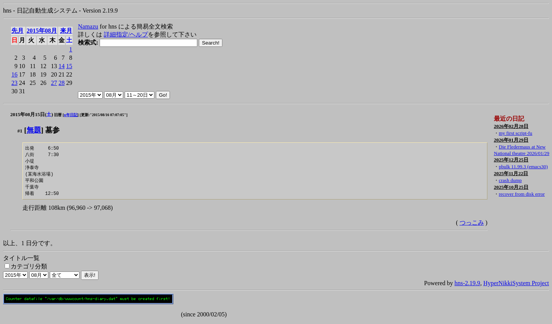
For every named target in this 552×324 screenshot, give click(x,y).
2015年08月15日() (31, 114)
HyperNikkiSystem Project (516, 286)
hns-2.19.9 (468, 286)
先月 (17, 30)
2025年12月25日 (511, 160)
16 (14, 74)
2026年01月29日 (511, 140)
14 (62, 66)
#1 (19, 131)
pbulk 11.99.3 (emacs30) (523, 166)
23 (14, 83)
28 (62, 83)
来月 (66, 30)
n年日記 (71, 115)
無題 (34, 130)
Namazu (88, 26)
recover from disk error (522, 194)
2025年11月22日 (511, 173)
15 (69, 66)
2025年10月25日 (511, 187)
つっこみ (472, 225)
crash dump (510, 180)
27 (54, 83)
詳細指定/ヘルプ (126, 34)
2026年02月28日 (511, 126)
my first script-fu (515, 133)
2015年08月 (42, 30)
